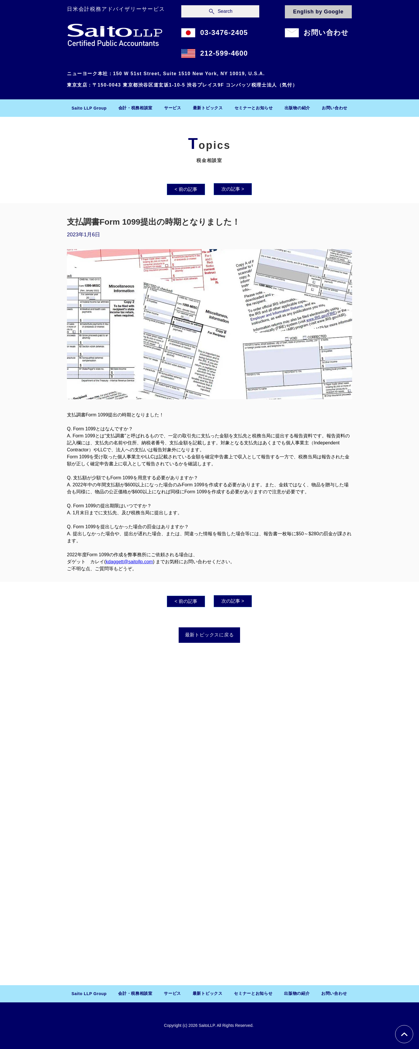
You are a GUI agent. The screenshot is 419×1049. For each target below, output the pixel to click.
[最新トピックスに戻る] (209, 635)
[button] (135, 108)
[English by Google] (318, 11)
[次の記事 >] (233, 189)
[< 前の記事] (186, 189)
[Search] (220, 11)
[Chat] (404, 1034)
